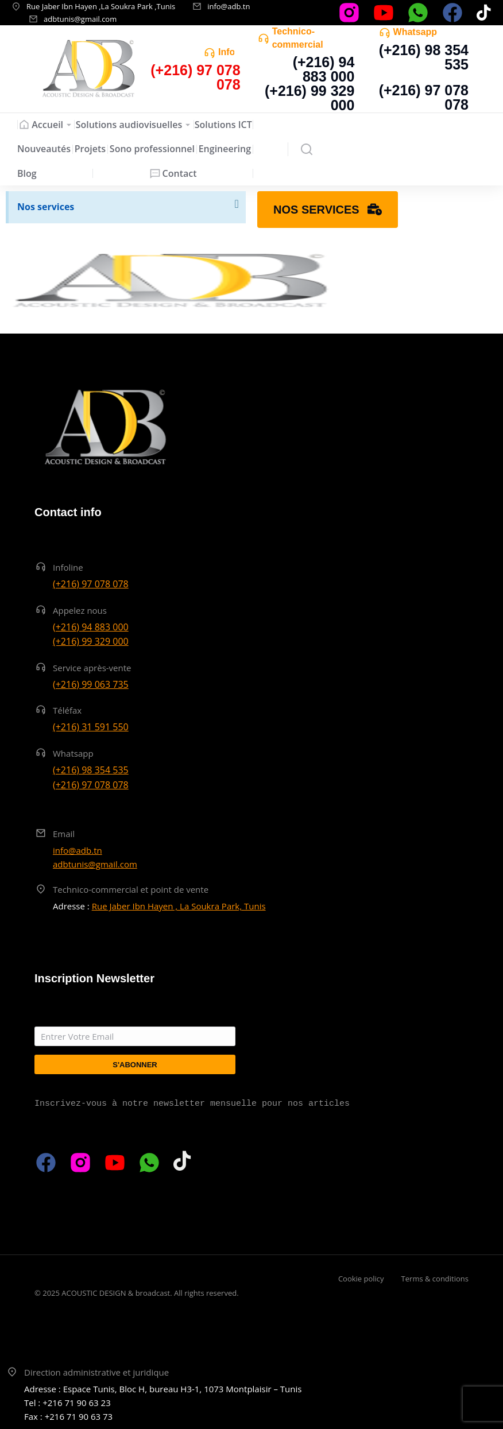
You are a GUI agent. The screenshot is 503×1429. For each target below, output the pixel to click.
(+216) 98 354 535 (424, 57)
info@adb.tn (228, 6)
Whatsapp (415, 32)
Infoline (68, 567)
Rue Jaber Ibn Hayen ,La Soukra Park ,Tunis (100, 6)
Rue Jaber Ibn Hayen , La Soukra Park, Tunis (179, 906)
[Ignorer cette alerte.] (236, 204)
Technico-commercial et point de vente (130, 889)
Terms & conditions (435, 1278)
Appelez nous (80, 610)
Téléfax (67, 710)
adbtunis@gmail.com (80, 19)
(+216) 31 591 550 (91, 727)
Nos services (45, 206)
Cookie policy (361, 1278)
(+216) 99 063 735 (91, 684)
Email (64, 833)
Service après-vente (92, 667)
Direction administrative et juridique (96, 1372)
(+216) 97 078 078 (424, 97)
